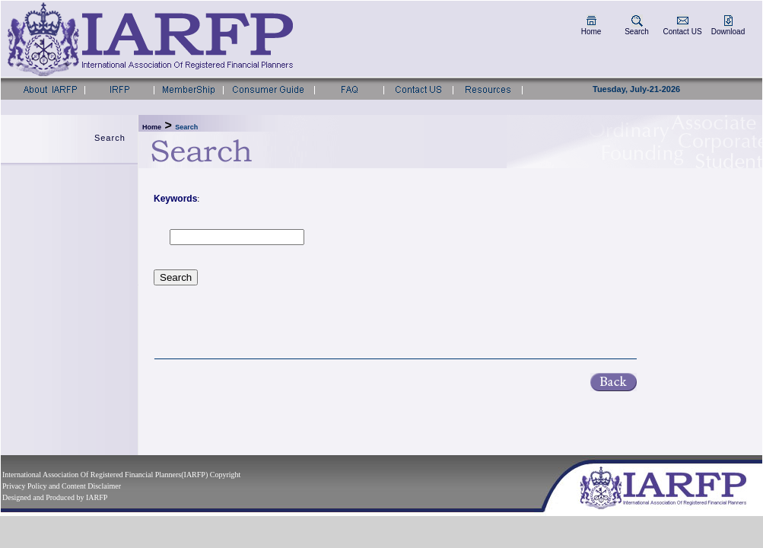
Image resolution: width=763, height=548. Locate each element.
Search (637, 31)
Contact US (682, 31)
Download (728, 31)
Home (591, 31)
